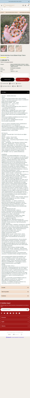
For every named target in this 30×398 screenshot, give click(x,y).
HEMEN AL (22, 79)
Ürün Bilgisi (3, 92)
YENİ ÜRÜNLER (26, 65)
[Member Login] (25, 5)
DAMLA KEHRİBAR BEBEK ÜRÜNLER (17, 64)
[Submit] (27, 309)
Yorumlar (3, 287)
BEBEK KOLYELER (14, 66)
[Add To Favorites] (4, 83)
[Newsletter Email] (15, 309)
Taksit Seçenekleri (5, 291)
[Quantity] (15, 75)
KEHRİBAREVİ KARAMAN (15, 68)
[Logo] (8, 5)
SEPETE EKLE (7, 79)
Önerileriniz (3, 295)
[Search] (15, 9)
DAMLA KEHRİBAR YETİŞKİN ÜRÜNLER (19, 65)
